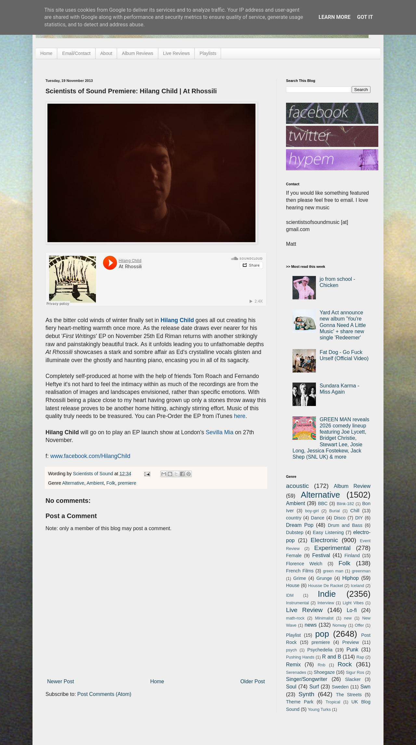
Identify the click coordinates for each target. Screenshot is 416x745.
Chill (354, 510)
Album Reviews (137, 53)
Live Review (304, 610)
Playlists (208, 53)
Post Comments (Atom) (104, 694)
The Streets (349, 694)
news (311, 625)
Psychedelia (319, 649)
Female (294, 555)
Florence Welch (304, 563)
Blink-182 (345, 503)
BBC (323, 503)
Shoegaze (324, 672)
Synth (306, 694)
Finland (352, 555)
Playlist (293, 635)
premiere (127, 483)
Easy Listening (328, 532)
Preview (350, 642)
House (293, 585)
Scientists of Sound (93, 473)
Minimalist (324, 618)
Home (46, 53)
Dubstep (295, 532)
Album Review (352, 486)
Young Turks (319, 709)
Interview (326, 602)
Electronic (324, 540)
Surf (314, 686)
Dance (317, 517)
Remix (293, 664)
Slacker (353, 679)
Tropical (333, 701)
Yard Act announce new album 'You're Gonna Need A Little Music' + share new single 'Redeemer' (342, 325)
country (293, 517)
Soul (291, 686)
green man (333, 571)
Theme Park (299, 701)
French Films (300, 570)
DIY (359, 517)
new (348, 618)
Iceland (357, 585)
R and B (331, 657)
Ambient (95, 483)
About (106, 53)
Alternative (73, 483)
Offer (359, 625)
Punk (352, 649)
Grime (299, 578)
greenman (361, 571)
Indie (327, 593)
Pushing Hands (300, 657)
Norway (339, 625)
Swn (365, 686)
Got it (365, 17)
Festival (321, 555)
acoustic (297, 485)
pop (322, 633)
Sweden (340, 686)
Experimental (332, 547)
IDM (289, 595)
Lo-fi (352, 610)
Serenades (296, 672)
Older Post (252, 681)
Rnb (321, 664)
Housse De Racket (325, 585)
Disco (339, 517)
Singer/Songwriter (306, 679)
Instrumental (297, 602)
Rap (360, 657)
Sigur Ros (355, 672)
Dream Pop (299, 525)
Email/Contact (76, 53)
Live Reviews (176, 53)
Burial (334, 510)
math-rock (295, 618)
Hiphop (350, 578)
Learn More (334, 17)
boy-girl (312, 510)
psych (291, 649)
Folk (110, 483)
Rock (345, 664)
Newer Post (60, 681)
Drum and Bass (345, 525)
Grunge (324, 578)
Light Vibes (353, 602)
